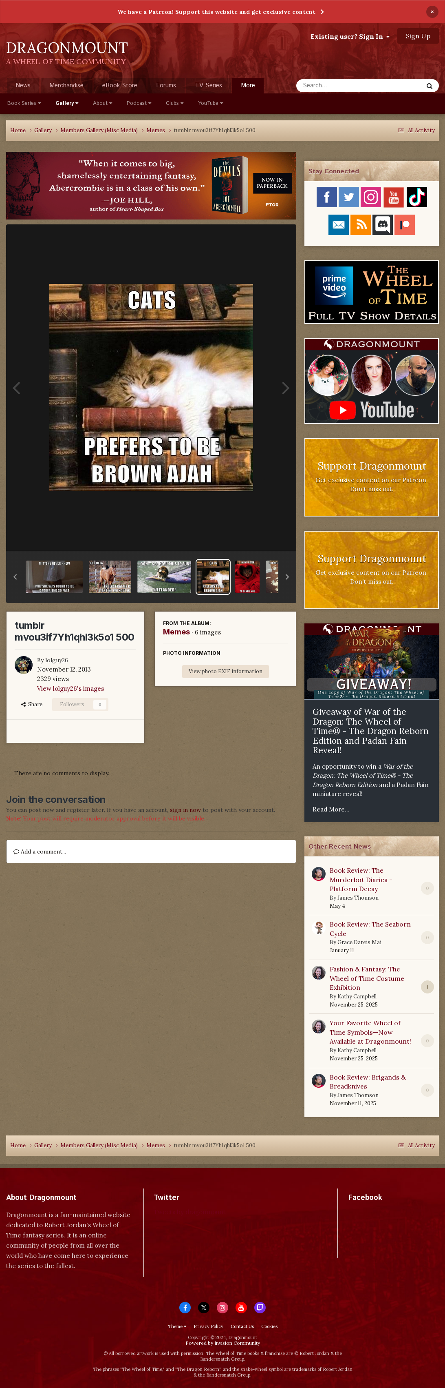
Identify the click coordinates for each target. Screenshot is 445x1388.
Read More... (331, 809)
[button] (15, 577)
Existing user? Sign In (350, 36)
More (248, 85)
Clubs (174, 103)
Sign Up (418, 36)
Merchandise (66, 85)
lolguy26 (56, 660)
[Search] (338, 85)
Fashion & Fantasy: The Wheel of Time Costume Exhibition (367, 978)
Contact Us (242, 1326)
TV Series (208, 85)
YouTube (210, 103)
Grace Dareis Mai (359, 942)
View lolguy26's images (70, 688)
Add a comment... (39, 851)
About (102, 103)
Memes (176, 631)
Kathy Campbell (357, 996)
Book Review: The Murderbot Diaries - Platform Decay (361, 879)
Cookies (269, 1326)
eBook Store (119, 85)
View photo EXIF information (225, 671)
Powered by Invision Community (222, 1343)
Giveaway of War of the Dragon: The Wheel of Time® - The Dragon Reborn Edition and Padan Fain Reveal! (371, 731)
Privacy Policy (208, 1326)
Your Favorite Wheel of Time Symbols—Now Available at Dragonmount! (370, 1032)
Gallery (66, 103)
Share (31, 704)
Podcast (139, 103)
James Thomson (358, 897)
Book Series (24, 103)
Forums (166, 85)
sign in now (185, 810)
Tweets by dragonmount (190, 1212)
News (23, 85)
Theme (177, 1326)
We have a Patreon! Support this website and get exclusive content (216, 12)
